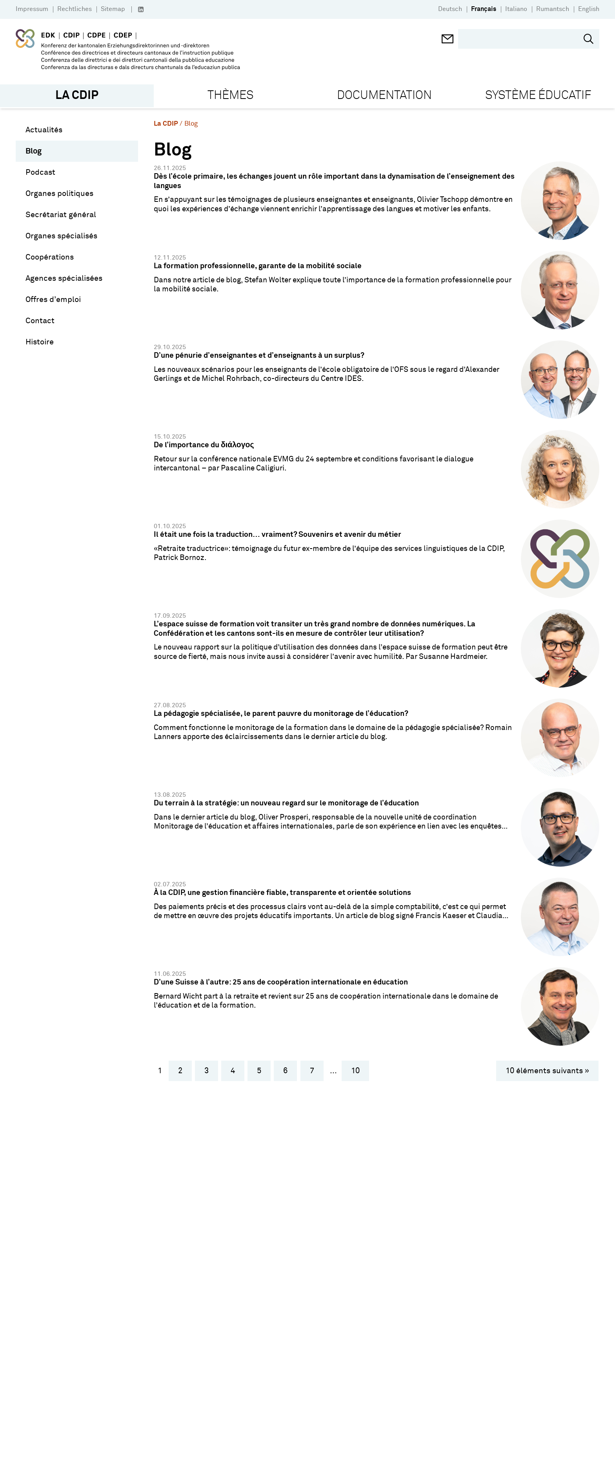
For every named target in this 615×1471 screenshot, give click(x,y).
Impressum (32, 9)
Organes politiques (59, 193)
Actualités (43, 130)
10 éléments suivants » (547, 1071)
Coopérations (49, 257)
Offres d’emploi (53, 299)
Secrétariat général (60, 214)
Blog (33, 151)
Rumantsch (552, 9)
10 (355, 1071)
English (588, 9)
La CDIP (166, 123)
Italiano (516, 9)
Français (483, 9)
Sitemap (113, 9)
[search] (523, 39)
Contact (40, 320)
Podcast (40, 172)
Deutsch (450, 9)
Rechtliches (74, 9)
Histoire (39, 342)
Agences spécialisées (63, 278)
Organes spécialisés (61, 236)
